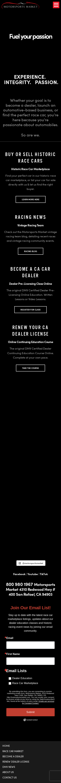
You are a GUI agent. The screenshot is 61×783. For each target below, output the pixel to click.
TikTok (44, 574)
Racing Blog (30, 251)
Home (6, 746)
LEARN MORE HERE (30, 199)
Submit (31, 712)
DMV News (8, 767)
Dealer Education (22, 678)
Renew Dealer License (15, 761)
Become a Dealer (13, 756)
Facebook (19, 574)
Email (9, 638)
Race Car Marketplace (25, 683)
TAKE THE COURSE (30, 368)
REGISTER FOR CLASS (30, 309)
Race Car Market (12, 751)
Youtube (32, 574)
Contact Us (9, 777)
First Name (13, 654)
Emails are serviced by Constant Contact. (38, 702)
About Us (8, 772)
